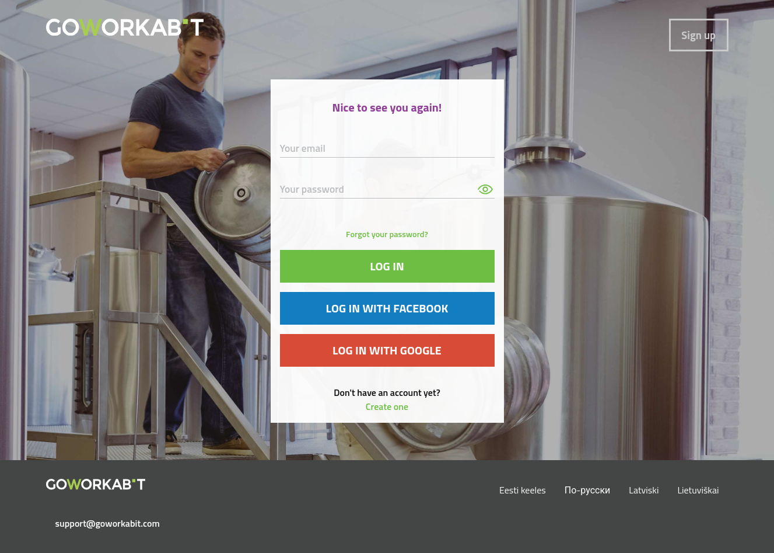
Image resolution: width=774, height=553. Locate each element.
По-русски (588, 490)
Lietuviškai (698, 490)
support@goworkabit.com (100, 523)
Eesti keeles (522, 490)
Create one (387, 406)
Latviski (644, 490)
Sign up (698, 35)
